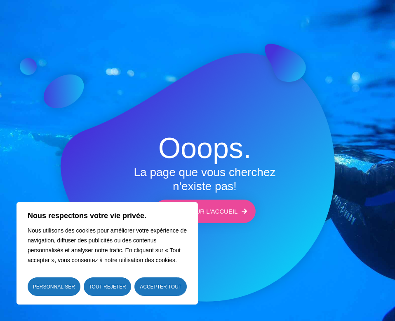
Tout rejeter (107, 287)
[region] (107, 253)
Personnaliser (54, 287)
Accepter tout (160, 287)
